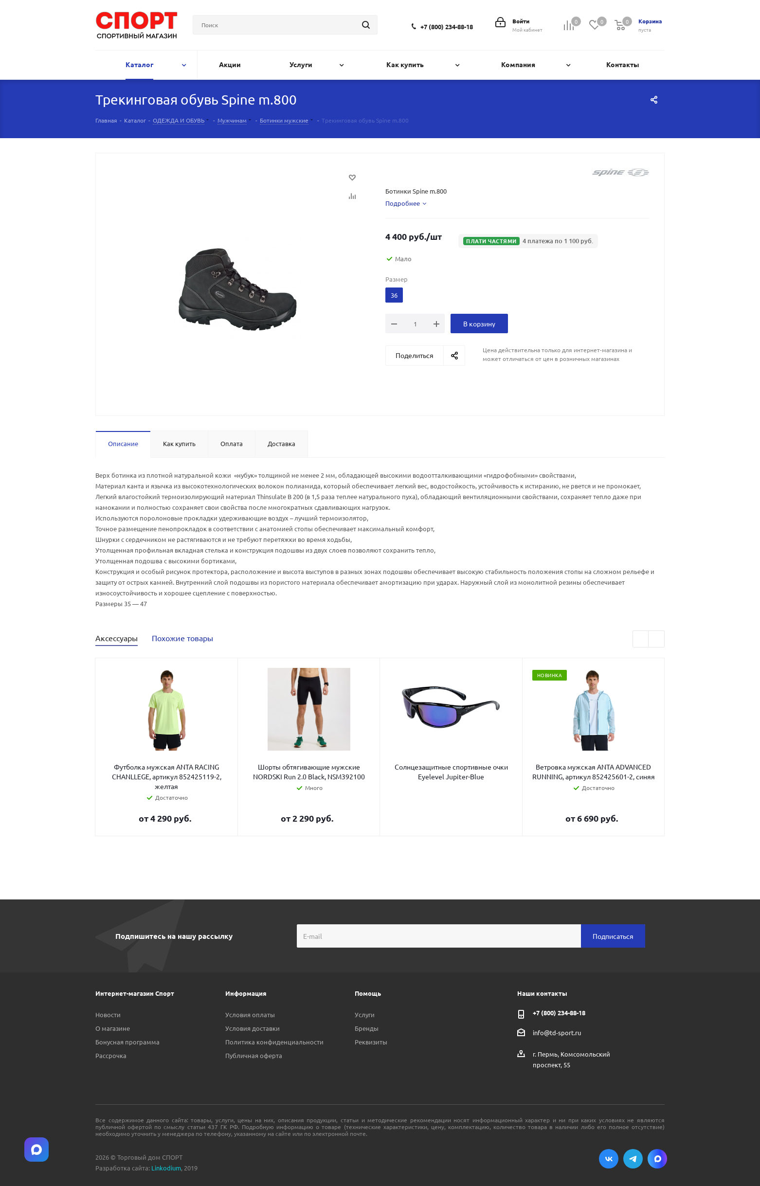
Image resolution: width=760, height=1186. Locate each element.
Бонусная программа (127, 1042)
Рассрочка (111, 1055)
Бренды (367, 1028)
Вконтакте (608, 1158)
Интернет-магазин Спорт (134, 993)
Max (657, 1158)
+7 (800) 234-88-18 (446, 26)
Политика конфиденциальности (274, 1042)
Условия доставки (252, 1028)
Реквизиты (371, 1042)
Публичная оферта (253, 1055)
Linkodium (166, 1168)
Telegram (633, 1158)
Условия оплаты (250, 1014)
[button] (528, 241)
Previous (641, 639)
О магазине (112, 1028)
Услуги (365, 1014)
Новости (108, 1014)
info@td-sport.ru (557, 1032)
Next (657, 639)
